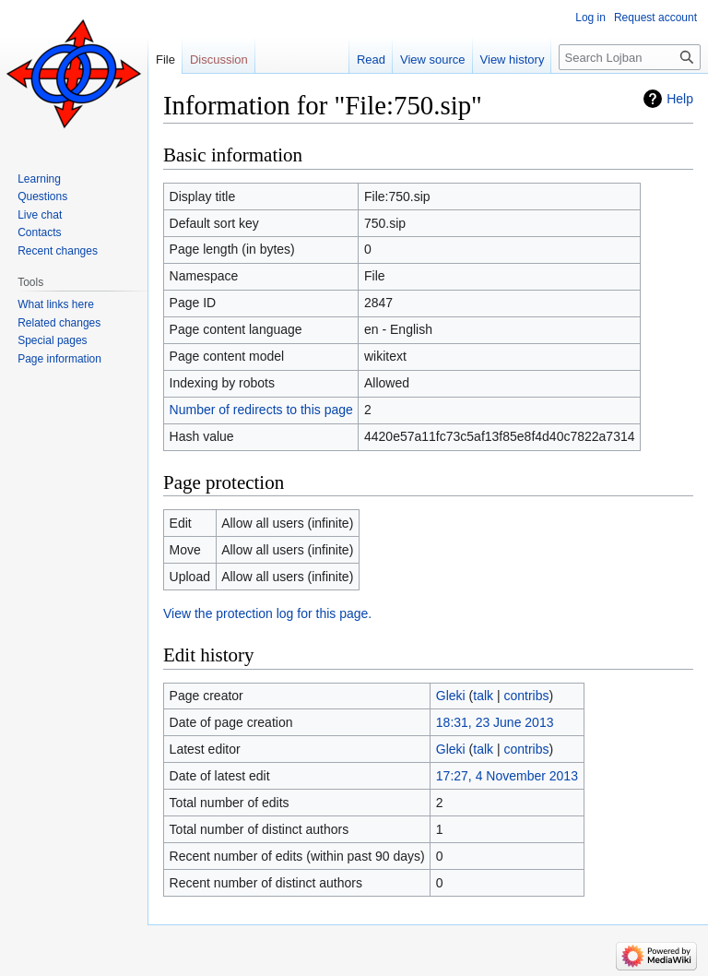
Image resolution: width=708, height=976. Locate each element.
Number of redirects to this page (261, 409)
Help (680, 98)
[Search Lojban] (630, 57)
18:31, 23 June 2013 (495, 722)
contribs (526, 695)
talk (483, 695)
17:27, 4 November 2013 (507, 775)
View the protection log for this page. (267, 613)
